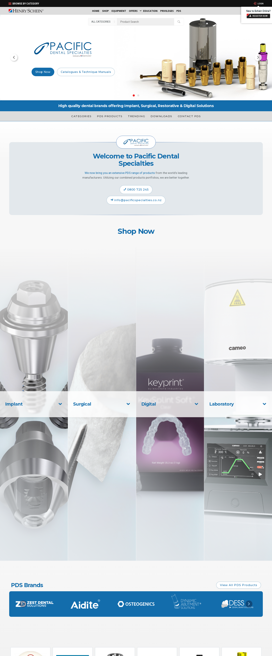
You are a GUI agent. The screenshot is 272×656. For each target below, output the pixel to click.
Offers (133, 10)
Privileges (167, 10)
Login (260, 3)
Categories (81, 116)
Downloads (161, 116)
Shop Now (42, 72)
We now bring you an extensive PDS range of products (120, 173)
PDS (178, 10)
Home (95, 10)
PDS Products (109, 116)
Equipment (119, 10)
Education (150, 10)
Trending (136, 116)
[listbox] (102, 21)
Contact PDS (189, 116)
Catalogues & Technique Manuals (86, 72)
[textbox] (146, 21)
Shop (105, 10)
